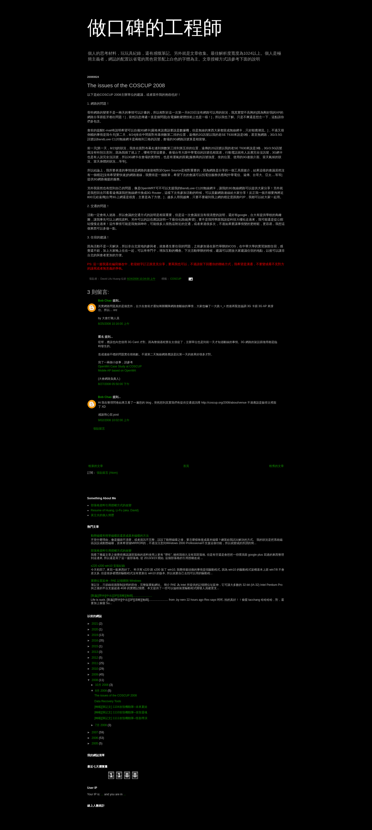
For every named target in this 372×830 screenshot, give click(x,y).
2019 (95, 635)
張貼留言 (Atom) (107, 472)
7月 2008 (101, 725)
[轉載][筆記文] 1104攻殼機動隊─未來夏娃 (120, 707)
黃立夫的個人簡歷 (102, 515)
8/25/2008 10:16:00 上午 (114, 323)
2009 (95, 674)
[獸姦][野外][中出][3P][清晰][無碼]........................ (121, 595)
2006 (95, 738)
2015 (95, 646)
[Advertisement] (186, 447)
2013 (95, 652)
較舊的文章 (276, 466)
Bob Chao (105, 300)
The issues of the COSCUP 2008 (115, 695)
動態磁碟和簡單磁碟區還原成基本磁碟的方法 (120, 535)
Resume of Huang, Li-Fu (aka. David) (115, 510)
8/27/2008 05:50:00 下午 (114, 384)
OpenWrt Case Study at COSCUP (120, 366)
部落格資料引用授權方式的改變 (111, 505)
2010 (95, 668)
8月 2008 (101, 690)
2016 (95, 640)
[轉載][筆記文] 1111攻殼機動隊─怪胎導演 (120, 718)
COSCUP (175, 278)
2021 (95, 623)
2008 (95, 680)
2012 (95, 657)
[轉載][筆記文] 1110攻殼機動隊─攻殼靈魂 (120, 712)
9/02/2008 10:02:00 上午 (114, 420)
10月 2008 (102, 685)
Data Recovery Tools (107, 701)
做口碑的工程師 (154, 27)
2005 (95, 743)
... (102, 794)
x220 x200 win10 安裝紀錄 (108, 565)
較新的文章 (95, 466)
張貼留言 (99, 428)
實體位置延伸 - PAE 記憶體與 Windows (116, 580)
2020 (95, 629)
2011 (95, 663)
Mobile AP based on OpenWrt (117, 370)
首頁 (186, 466)
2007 (95, 732)
